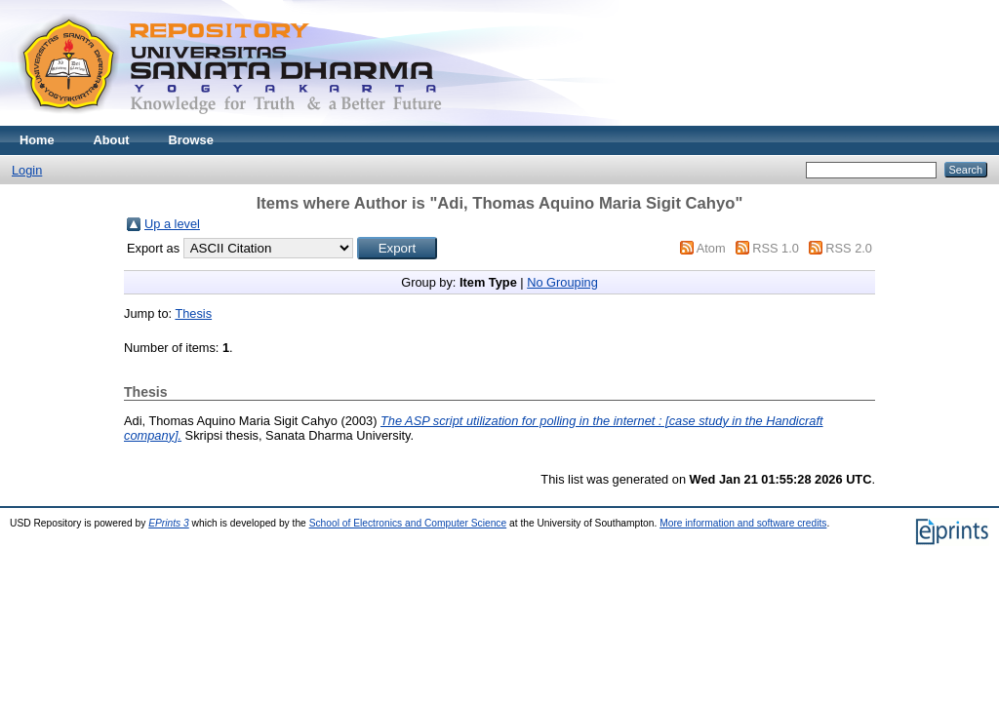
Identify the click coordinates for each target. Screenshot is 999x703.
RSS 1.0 (775, 248)
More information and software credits (742, 523)
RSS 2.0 (848, 248)
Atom (711, 248)
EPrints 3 (168, 523)
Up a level (172, 223)
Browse (191, 140)
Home (37, 140)
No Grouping (562, 282)
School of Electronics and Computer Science (408, 523)
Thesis (193, 313)
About (112, 140)
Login (27, 170)
